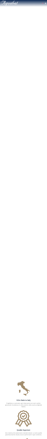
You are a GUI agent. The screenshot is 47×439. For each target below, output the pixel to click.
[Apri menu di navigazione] (45, 3)
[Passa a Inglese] (42, 3)
